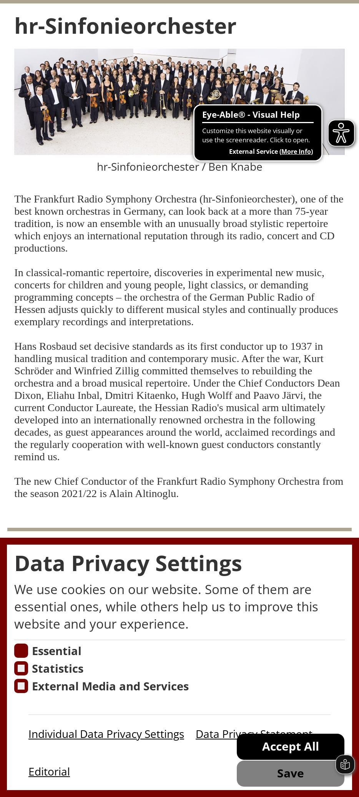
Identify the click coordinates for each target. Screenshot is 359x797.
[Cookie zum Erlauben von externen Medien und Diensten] (21, 686)
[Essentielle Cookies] (21, 651)
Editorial (49, 771)
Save (290, 773)
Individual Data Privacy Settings (106, 733)
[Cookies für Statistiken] (21, 668)
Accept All (290, 746)
